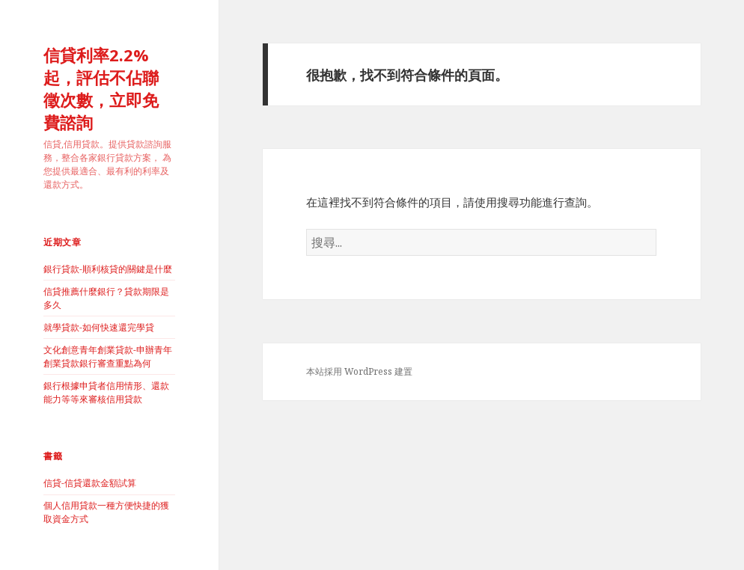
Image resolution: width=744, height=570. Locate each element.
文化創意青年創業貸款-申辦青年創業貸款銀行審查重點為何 (107, 356)
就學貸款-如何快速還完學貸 (98, 327)
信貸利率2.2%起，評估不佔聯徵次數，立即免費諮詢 (101, 88)
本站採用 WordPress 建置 (359, 371)
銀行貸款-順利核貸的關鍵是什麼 (107, 269)
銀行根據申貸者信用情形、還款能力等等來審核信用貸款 (106, 392)
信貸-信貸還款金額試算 (89, 482)
